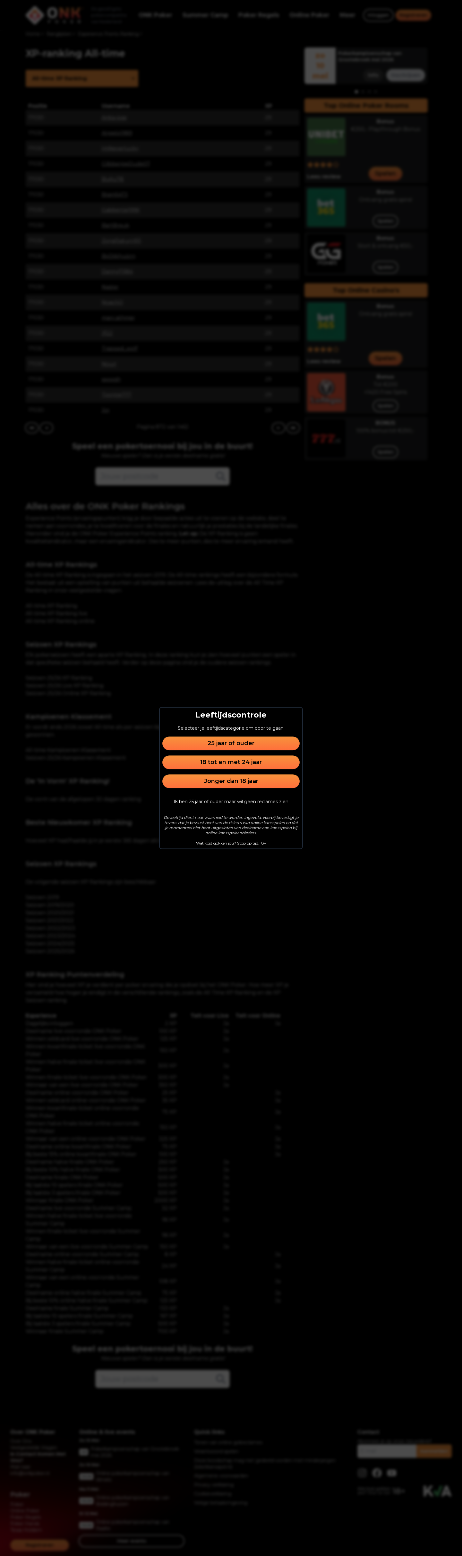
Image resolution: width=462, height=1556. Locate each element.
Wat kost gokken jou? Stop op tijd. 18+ (231, 843)
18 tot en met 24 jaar (231, 762)
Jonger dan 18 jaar (231, 781)
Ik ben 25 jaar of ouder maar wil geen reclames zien (231, 801)
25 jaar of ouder (231, 743)
